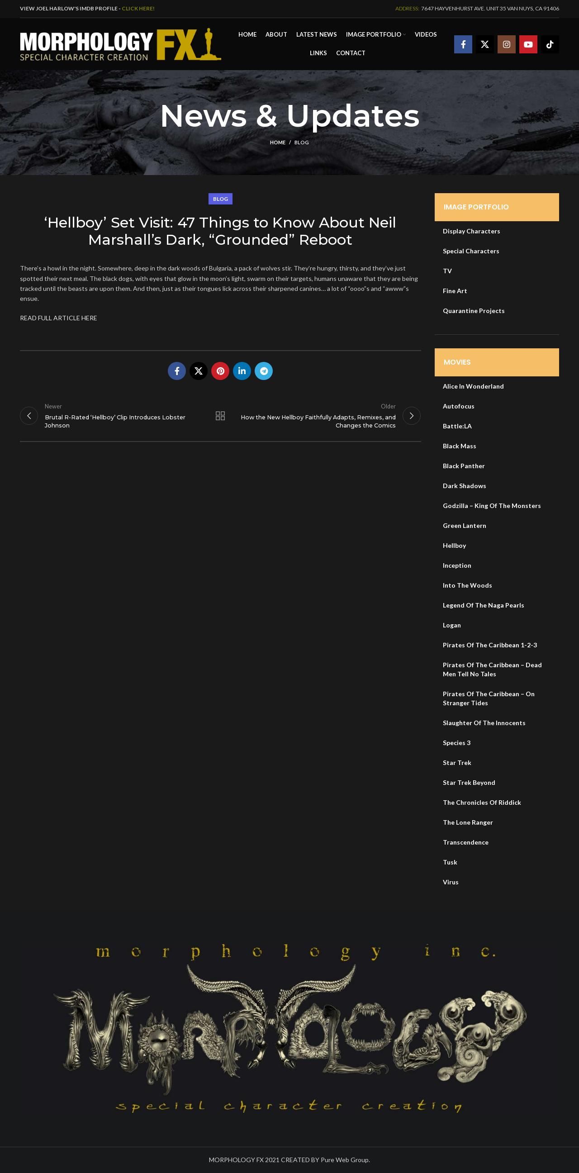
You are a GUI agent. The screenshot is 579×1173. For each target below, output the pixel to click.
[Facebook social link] (463, 44)
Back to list (220, 416)
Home (277, 142)
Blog (301, 142)
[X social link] (485, 44)
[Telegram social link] (264, 371)
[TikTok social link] (550, 44)
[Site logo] (120, 43)
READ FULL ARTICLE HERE (58, 318)
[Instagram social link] (507, 44)
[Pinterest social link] (220, 371)
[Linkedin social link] (242, 371)
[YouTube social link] (528, 44)
